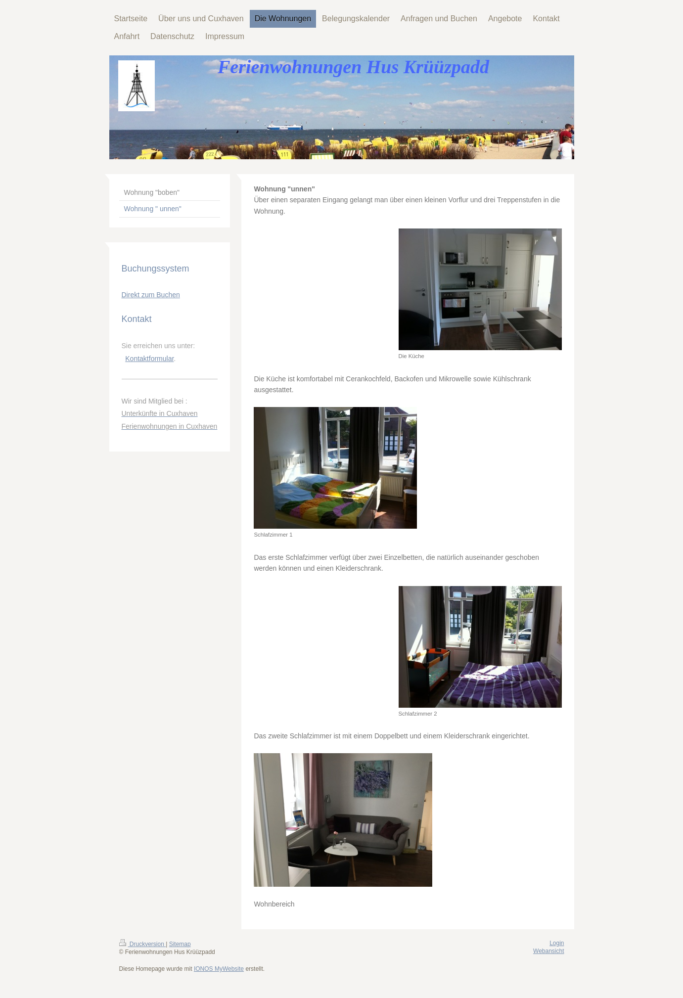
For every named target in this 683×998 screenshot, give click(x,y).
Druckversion (142, 944)
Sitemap (180, 944)
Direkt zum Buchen (151, 295)
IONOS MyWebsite (219, 968)
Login (556, 943)
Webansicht (548, 951)
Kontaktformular (149, 359)
